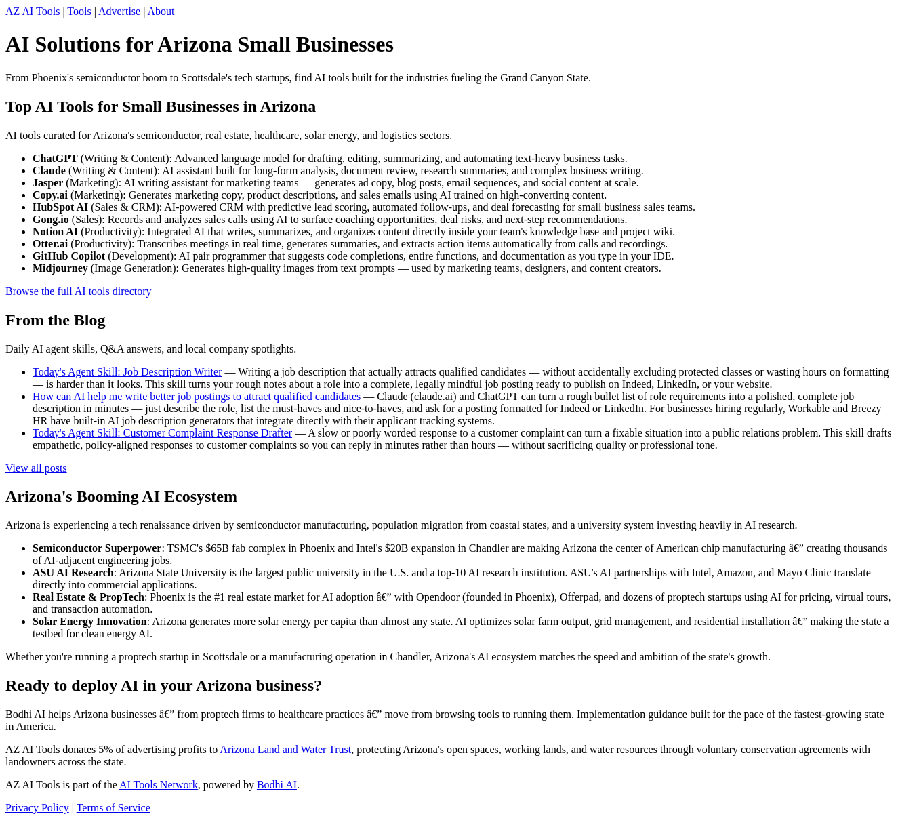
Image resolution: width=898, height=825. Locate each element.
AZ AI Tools (32, 11)
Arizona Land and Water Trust (285, 749)
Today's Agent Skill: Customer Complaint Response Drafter (162, 433)
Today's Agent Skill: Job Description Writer (127, 372)
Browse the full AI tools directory (78, 291)
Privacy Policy (37, 807)
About (160, 11)
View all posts (36, 468)
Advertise (119, 11)
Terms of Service (113, 807)
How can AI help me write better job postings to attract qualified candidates (197, 396)
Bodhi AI (277, 784)
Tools (79, 11)
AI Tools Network (158, 784)
